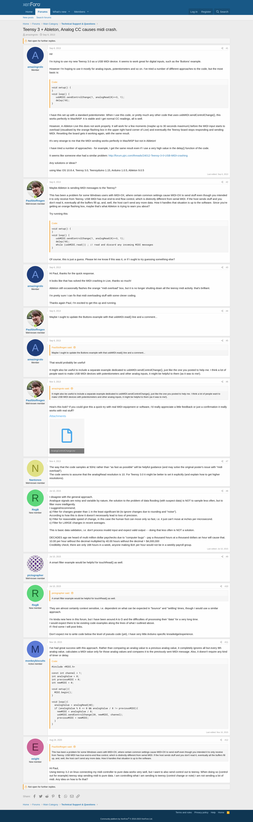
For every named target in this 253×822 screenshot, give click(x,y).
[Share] (222, 48)
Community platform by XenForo (126, 819)
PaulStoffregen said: (62, 347)
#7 (227, 461)
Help (213, 812)
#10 (226, 586)
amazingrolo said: (61, 388)
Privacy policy (201, 812)
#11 (226, 642)
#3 (227, 267)
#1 (227, 48)
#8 (227, 491)
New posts (28, 17)
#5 (227, 340)
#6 (227, 382)
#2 (227, 182)
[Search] (222, 11)
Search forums (43, 17)
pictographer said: (61, 593)
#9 (227, 556)
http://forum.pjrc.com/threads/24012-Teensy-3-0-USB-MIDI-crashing (148, 155)
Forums (43, 11)
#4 (227, 311)
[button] (69, 11)
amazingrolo (31, 34)
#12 (226, 740)
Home (29, 11)
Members (79, 11)
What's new (59, 11)
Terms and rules (184, 812)
